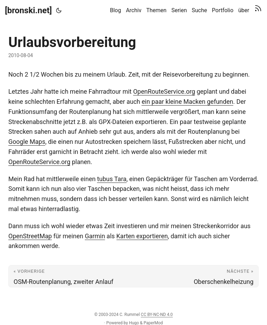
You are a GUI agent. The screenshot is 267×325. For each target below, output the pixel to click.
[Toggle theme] (59, 10)
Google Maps (26, 141)
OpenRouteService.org (164, 91)
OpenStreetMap (30, 236)
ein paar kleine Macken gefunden (187, 101)
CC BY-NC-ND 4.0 (157, 314)
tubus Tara (111, 179)
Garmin (95, 236)
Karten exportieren (142, 236)
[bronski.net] (28, 10)
